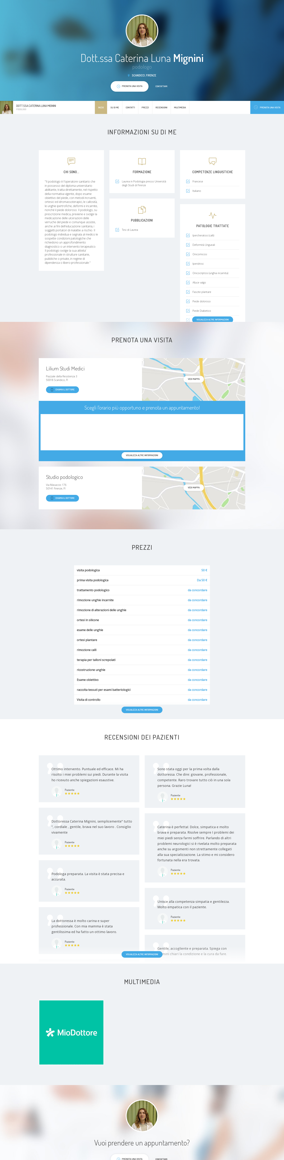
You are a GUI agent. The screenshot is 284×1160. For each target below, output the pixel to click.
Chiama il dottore (62, 389)
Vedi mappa (194, 378)
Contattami (161, 86)
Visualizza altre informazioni (213, 319)
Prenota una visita (267, 107)
